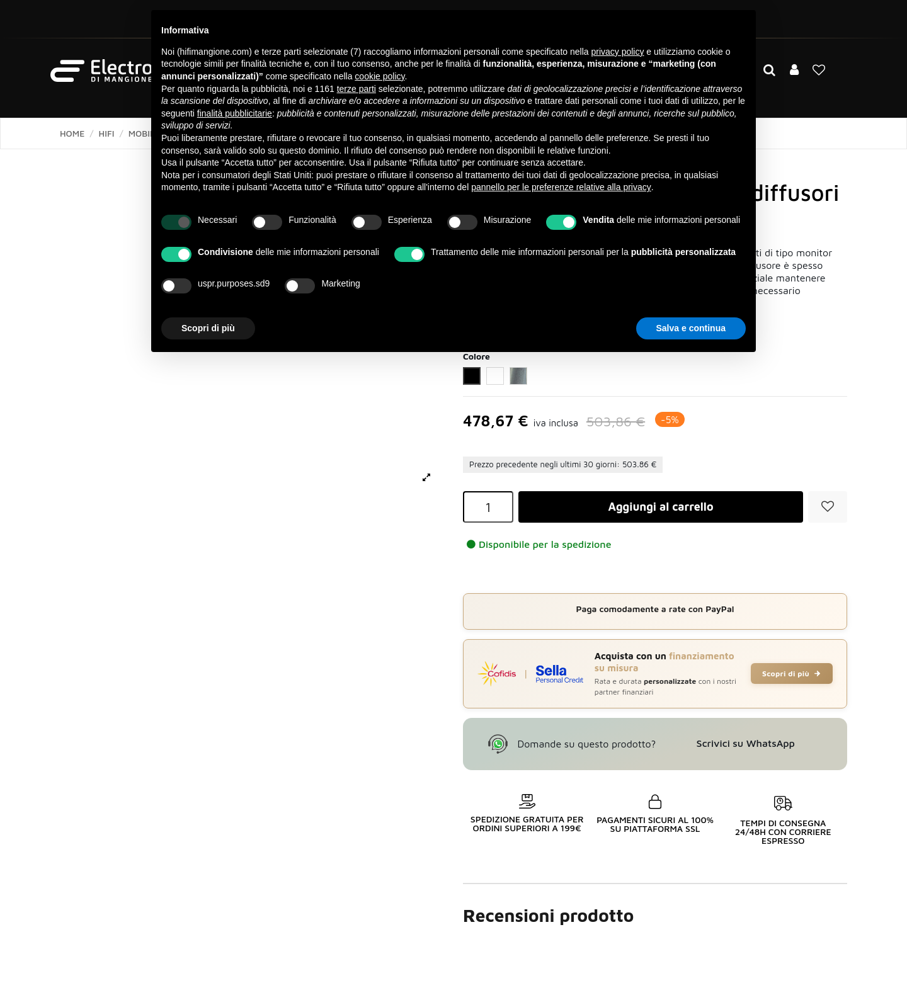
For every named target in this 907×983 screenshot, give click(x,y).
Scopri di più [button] (208, 328)
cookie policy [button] (379, 76)
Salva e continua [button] (691, 328)
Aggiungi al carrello (660, 506)
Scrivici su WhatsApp (746, 743)
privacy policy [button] (617, 52)
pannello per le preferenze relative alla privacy (561, 187)
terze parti (356, 89)
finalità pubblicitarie (234, 113)
